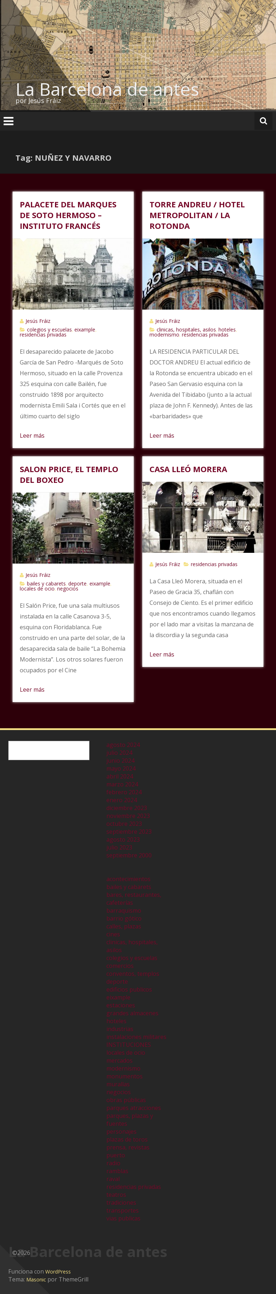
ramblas (117, 1171)
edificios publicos (129, 989)
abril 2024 (119, 776)
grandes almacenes (132, 1013)
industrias (119, 1029)
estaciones (120, 1005)
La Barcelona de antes (107, 89)
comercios (120, 966)
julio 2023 (119, 847)
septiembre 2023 (129, 832)
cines (113, 934)
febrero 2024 (124, 792)
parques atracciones (133, 1108)
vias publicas (123, 1218)
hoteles (227, 329)
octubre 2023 (124, 824)
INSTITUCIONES (128, 1045)
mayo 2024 (120, 768)
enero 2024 (121, 800)
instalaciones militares (136, 1037)
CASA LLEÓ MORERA (188, 469)
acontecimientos (128, 879)
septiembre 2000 (129, 855)
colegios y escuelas (49, 329)
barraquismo (123, 910)
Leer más (32, 435)
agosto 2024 (123, 745)
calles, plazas (123, 926)
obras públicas (126, 1100)
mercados (119, 1060)
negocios (67, 588)
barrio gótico (124, 918)
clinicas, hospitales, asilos (186, 329)
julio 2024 (119, 753)
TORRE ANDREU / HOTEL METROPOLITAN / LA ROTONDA (197, 215)
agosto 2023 (123, 839)
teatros (116, 1195)
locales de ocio (37, 588)
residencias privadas (43, 334)
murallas (118, 1084)
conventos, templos (132, 974)
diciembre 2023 (126, 808)
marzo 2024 (122, 784)
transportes (122, 1210)
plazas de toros (127, 1139)
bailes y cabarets (46, 583)
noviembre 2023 (128, 816)
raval (113, 1179)
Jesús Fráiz (38, 320)
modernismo (164, 334)
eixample (84, 329)
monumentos (124, 1076)
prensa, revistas (128, 1147)
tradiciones (121, 1202)
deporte (77, 583)
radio (113, 1163)
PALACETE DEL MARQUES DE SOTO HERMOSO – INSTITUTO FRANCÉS (68, 215)
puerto (115, 1155)
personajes (121, 1131)
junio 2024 (120, 760)
